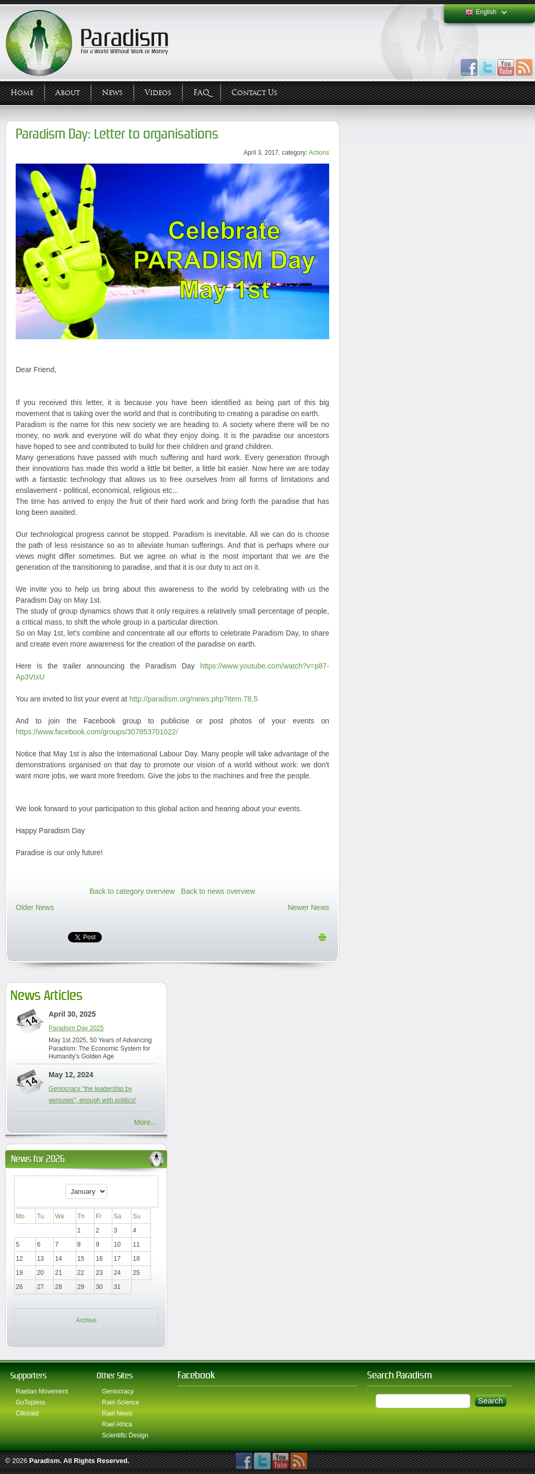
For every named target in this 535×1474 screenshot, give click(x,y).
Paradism (44, 1461)
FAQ (201, 92)
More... (145, 1122)
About (67, 92)
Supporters (28, 1375)
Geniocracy (118, 1391)
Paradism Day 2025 (76, 1028)
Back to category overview (132, 891)
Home (21, 92)
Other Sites (115, 1375)
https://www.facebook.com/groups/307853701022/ (97, 732)
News (112, 92)
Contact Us (254, 92)
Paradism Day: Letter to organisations (117, 134)
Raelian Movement (42, 1391)
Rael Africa (117, 1424)
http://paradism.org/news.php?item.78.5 (193, 699)
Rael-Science (120, 1402)
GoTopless (30, 1402)
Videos (158, 92)
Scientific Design (125, 1435)
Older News (35, 907)
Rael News (117, 1413)
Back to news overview (218, 891)
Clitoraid (27, 1413)
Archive (86, 1320)
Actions (319, 152)
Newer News (308, 907)
